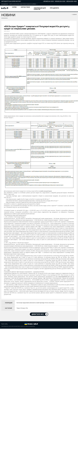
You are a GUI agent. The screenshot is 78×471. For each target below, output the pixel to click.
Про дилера (54, 8)
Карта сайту (4, 323)
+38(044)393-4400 (71, 1)
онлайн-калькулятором (45, 191)
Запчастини (25, 7)
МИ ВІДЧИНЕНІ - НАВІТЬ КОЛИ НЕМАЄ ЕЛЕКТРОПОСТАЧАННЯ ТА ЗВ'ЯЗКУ (18, 4)
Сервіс (14, 7)
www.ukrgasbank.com (64, 276)
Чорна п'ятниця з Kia (22, 308)
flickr (23, 324)
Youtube (18, 324)
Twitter (13, 324)
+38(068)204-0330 (48, 1)
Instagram (21, 324)
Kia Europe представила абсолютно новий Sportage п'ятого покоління (35, 302)
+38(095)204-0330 (59, 1)
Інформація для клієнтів (40, 8)
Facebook (11, 324)
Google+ (16, 324)
